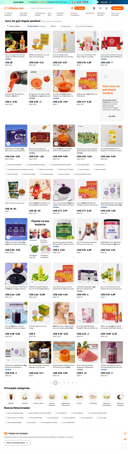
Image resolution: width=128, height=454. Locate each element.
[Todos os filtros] (13, 26)
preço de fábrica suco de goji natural (39, 413)
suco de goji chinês (46, 174)
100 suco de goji (99, 169)
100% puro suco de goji (45, 169)
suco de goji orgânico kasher (97, 413)
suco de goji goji (52, 418)
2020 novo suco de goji (65, 169)
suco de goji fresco (86, 418)
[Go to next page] (77, 383)
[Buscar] (79, 8)
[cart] (100, 8)
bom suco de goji (63, 174)
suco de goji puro (77, 413)
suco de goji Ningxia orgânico (35, 165)
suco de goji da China (34, 418)
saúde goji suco (99, 165)
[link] (125, 433)
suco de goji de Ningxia (14, 165)
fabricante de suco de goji (14, 418)
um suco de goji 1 (83, 169)
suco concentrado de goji (14, 413)
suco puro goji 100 (68, 418)
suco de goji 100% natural (82, 174)
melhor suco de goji (28, 174)
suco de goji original (82, 165)
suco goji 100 (31, 422)
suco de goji (101, 418)
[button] (72, 8)
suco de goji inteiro (68, 422)
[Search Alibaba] (50, 8)
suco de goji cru (61, 413)
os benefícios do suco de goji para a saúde (19, 169)
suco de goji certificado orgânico (60, 165)
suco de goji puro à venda (48, 422)
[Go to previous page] (51, 383)
